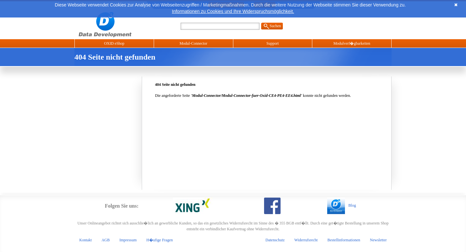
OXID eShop (114, 43)
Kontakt (85, 240)
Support (272, 43)
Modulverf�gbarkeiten (351, 43)
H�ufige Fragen (159, 240)
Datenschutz (274, 240)
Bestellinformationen (343, 240)
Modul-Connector (193, 43)
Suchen (275, 26)
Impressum (128, 240)
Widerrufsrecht (306, 240)
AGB (106, 240)
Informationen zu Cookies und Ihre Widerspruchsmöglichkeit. (233, 11)
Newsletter (378, 240)
